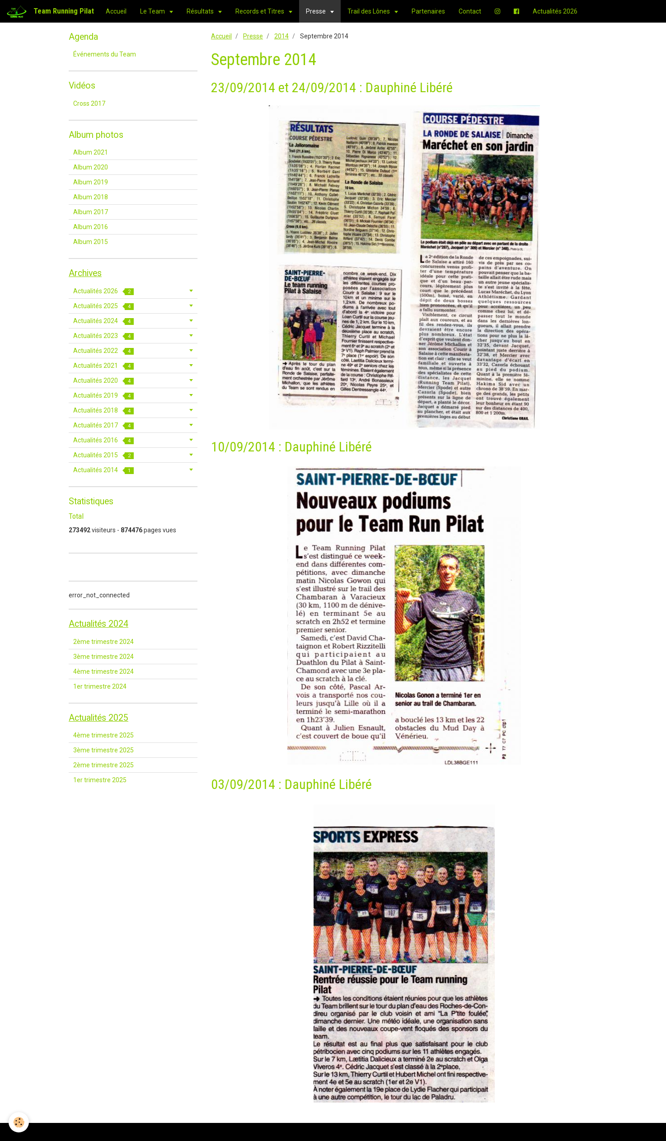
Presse (316, 11)
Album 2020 (90, 167)
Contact (470, 11)
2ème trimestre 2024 (103, 641)
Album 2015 (90, 241)
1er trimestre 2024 (100, 686)
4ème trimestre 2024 (103, 671)
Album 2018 (90, 197)
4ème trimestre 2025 (103, 735)
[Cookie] (19, 1122)
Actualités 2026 (555, 11)
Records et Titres (260, 11)
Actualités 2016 (103, 440)
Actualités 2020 (103, 381)
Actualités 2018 (103, 410)
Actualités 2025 (103, 306)
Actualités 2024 (103, 321)
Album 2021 (90, 152)
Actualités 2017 (103, 425)
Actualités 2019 (103, 395)
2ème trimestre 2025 (103, 765)
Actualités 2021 (103, 366)
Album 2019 (90, 182)
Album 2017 (90, 212)
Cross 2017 (89, 103)
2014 (281, 36)
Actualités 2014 (103, 470)
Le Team (153, 11)
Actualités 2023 (103, 336)
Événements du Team (104, 54)
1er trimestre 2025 (100, 780)
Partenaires (428, 11)
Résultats (201, 11)
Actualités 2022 (103, 351)
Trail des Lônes (369, 11)
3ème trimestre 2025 (103, 750)
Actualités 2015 (103, 455)
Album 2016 (90, 226)
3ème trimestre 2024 (103, 656)
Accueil (116, 11)
